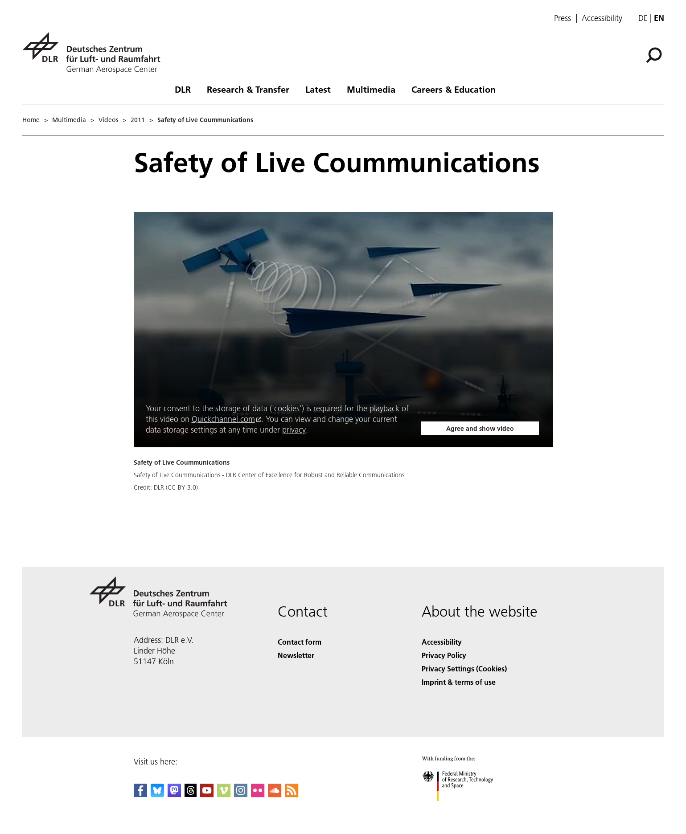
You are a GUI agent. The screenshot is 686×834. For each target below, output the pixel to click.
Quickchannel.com (223, 419)
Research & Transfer (248, 89)
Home (31, 120)
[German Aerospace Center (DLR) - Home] (95, 53)
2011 (138, 120)
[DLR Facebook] (140, 794)
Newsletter (296, 655)
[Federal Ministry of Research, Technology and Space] (465, 809)
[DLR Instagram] (240, 794)
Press (562, 18)
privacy (294, 430)
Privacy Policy (444, 655)
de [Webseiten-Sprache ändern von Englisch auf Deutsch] (643, 18)
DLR (183, 89)
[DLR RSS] (291, 794)
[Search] (654, 55)
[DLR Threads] (191, 794)
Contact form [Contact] (299, 641)
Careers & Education (453, 89)
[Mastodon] (174, 794)
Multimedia (371, 89)
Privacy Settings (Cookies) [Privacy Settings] (464, 668)
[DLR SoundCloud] (274, 794)
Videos (108, 120)
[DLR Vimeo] (223, 794)
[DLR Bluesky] (157, 794)
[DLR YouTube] (207, 794)
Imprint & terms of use (459, 682)
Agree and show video (480, 429)
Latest (318, 89)
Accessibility (602, 18)
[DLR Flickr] (257, 794)
